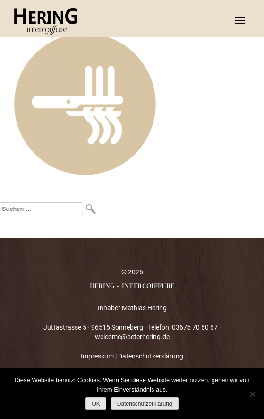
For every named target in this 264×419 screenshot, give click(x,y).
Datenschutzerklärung (150, 356)
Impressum (97, 356)
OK (96, 404)
